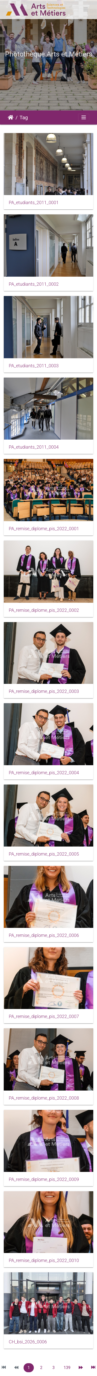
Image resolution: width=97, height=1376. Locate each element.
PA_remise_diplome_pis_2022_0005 (44, 854)
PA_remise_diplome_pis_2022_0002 (44, 610)
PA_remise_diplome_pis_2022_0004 (44, 772)
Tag (24, 117)
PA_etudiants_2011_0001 (34, 202)
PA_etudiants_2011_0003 (34, 365)
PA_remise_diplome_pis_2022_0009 (44, 1179)
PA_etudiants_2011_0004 (34, 447)
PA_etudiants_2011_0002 (34, 284)
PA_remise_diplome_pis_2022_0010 (44, 1260)
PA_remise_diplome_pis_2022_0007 (44, 1016)
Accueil (11, 117)
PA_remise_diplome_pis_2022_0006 (44, 935)
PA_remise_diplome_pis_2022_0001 (44, 528)
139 (67, 1367)
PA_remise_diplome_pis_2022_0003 (44, 691)
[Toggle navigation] (85, 9)
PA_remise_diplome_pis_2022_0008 (44, 1098)
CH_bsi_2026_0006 (28, 1341)
